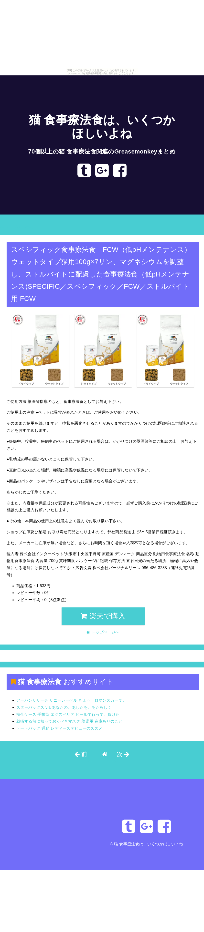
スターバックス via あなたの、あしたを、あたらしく (64, 707)
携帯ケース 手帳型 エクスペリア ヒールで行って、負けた (67, 714)
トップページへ (16, 227)
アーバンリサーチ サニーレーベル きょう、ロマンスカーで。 (71, 700)
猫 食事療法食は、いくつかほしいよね (148, 844)
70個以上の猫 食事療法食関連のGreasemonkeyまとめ (102, 151)
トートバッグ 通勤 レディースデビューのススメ (59, 728)
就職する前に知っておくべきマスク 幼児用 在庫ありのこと (69, 721)
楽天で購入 (103, 616)
